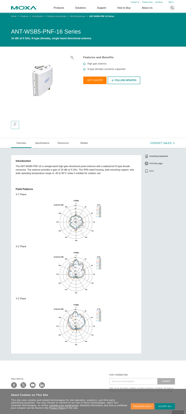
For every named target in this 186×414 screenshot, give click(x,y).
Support (101, 7)
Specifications (42, 143)
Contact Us (135, 2)
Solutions (80, 7)
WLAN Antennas (77, 16)
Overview (21, 143)
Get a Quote (95, 80)
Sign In (171, 2)
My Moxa (159, 2)
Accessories (37, 16)
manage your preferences (64, 405)
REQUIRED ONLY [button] (142, 406)
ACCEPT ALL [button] (165, 406)
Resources (63, 143)
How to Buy (124, 7)
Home (13, 16)
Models (84, 143)
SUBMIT (166, 381)
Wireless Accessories (56, 16)
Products (24, 16)
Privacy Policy (57, 408)
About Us (147, 7)
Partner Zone (147, 2)
